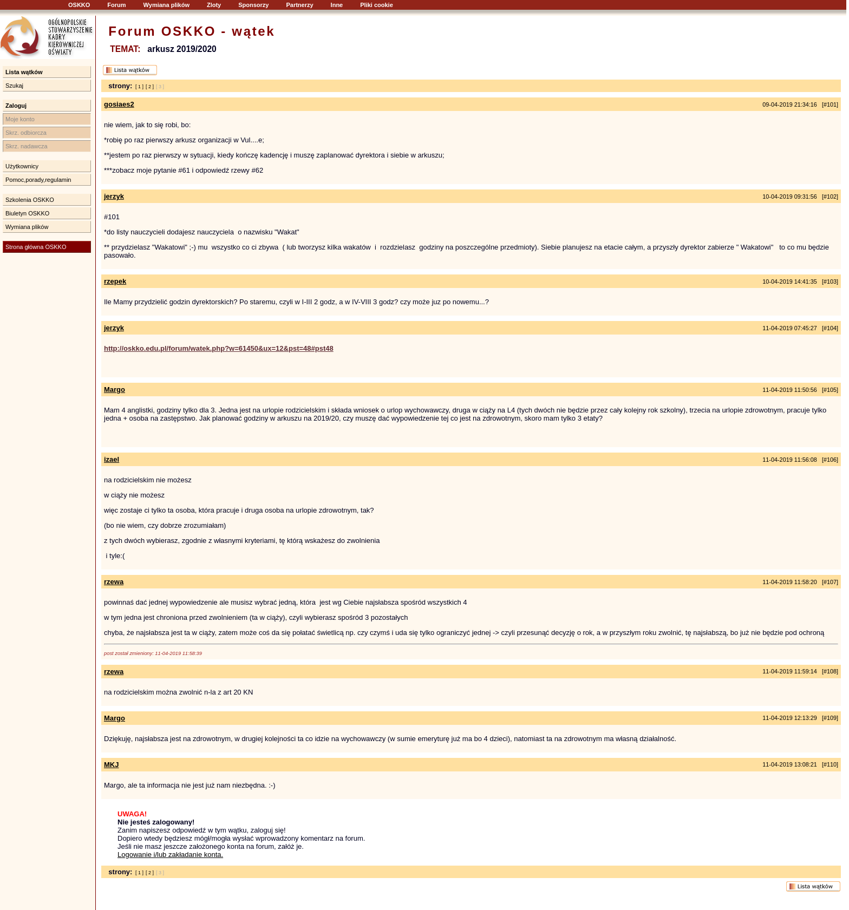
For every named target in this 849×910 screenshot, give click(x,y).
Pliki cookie (376, 5)
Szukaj (14, 85)
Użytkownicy (21, 166)
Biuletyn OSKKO (27, 213)
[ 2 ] (150, 86)
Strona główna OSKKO (36, 247)
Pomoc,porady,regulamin (38, 179)
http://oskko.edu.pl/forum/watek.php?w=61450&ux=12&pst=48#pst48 (219, 348)
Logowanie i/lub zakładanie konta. (170, 854)
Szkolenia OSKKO (29, 200)
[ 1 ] (139, 86)
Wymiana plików (166, 5)
